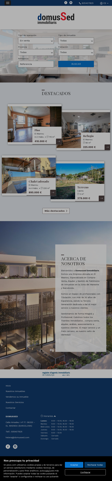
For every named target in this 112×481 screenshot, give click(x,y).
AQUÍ (47, 471)
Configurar (85, 472)
